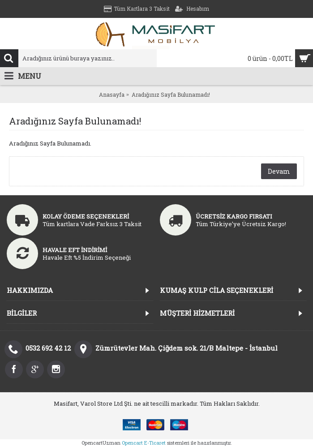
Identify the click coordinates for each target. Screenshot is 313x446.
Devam (279, 171)
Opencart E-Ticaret (144, 442)
